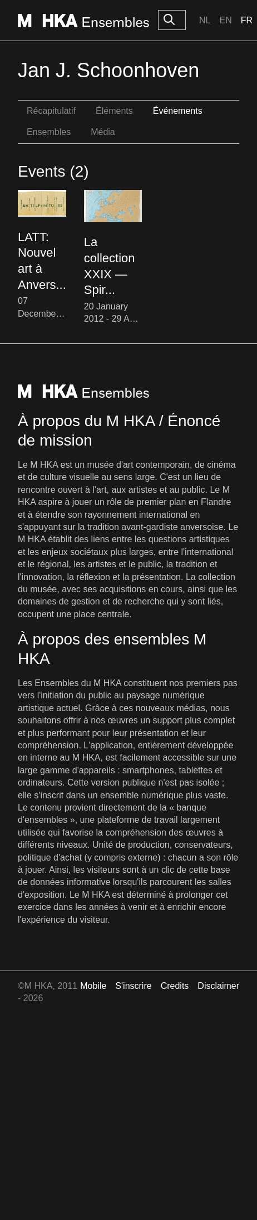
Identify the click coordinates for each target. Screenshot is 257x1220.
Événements (177, 111)
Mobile (93, 986)
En (225, 20)
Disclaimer (218, 986)
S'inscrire (133, 986)
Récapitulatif (51, 111)
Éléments (114, 111)
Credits (175, 986)
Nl (204, 20)
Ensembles (49, 132)
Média (103, 132)
